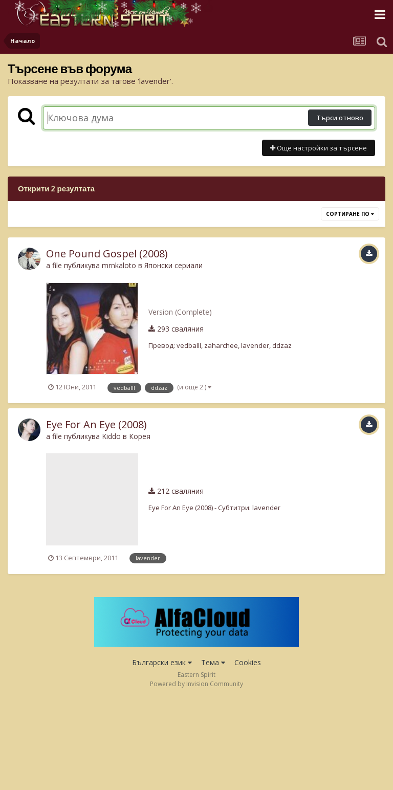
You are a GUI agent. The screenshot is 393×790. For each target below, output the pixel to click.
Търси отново (339, 117)
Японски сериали (173, 265)
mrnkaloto (119, 265)
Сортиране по (350, 213)
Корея (139, 436)
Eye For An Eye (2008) (96, 424)
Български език (162, 662)
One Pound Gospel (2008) (107, 253)
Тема (213, 662)
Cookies (247, 662)
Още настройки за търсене (318, 147)
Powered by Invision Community (196, 683)
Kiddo (111, 436)
